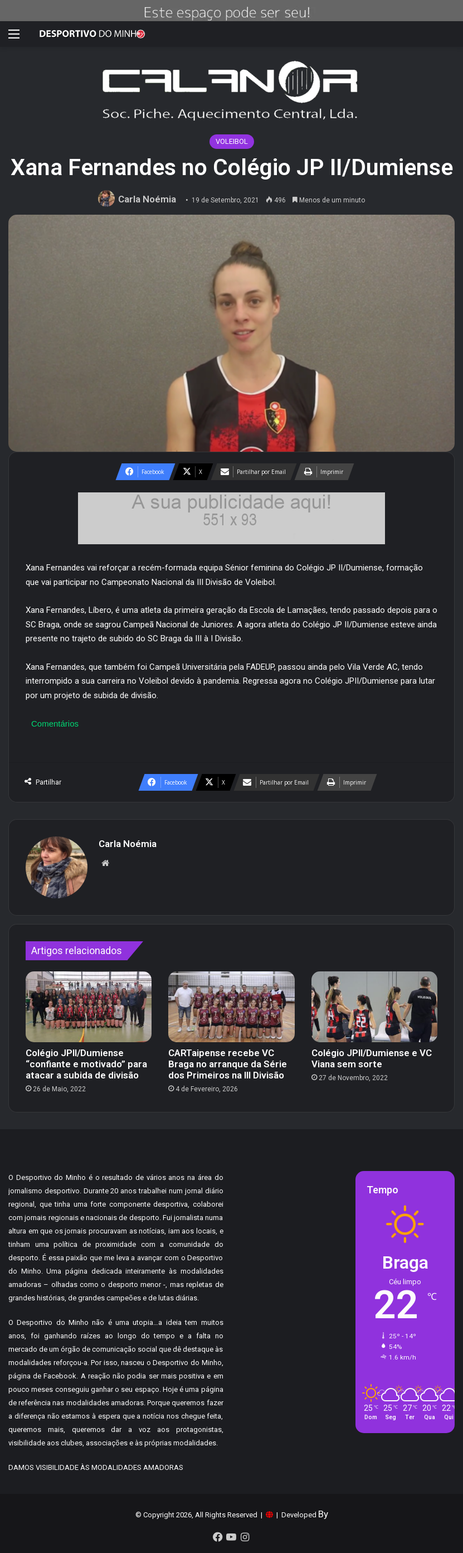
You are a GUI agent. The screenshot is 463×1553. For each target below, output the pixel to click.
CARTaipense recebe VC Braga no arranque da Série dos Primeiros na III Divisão (227, 1064)
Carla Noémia (147, 199)
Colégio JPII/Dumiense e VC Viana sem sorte (371, 1058)
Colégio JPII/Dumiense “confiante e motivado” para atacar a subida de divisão (86, 1064)
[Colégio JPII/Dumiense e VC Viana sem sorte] (374, 1007)
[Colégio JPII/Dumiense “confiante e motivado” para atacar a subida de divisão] (89, 1007)
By (323, 1514)
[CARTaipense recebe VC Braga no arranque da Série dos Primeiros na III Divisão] (231, 1007)
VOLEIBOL (232, 141)
